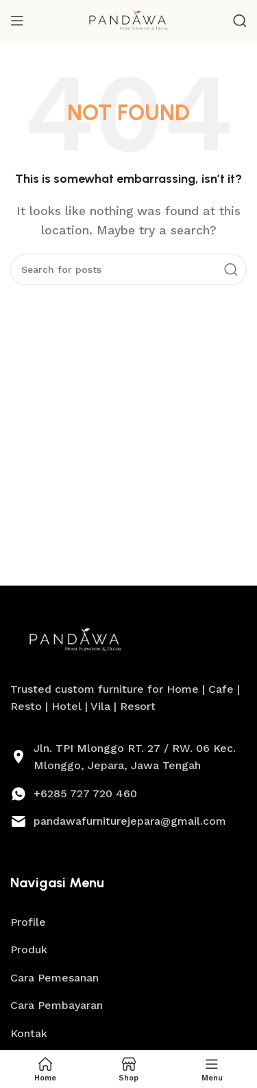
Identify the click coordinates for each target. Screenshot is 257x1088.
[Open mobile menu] (17, 20)
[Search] (240, 20)
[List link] (128, 794)
